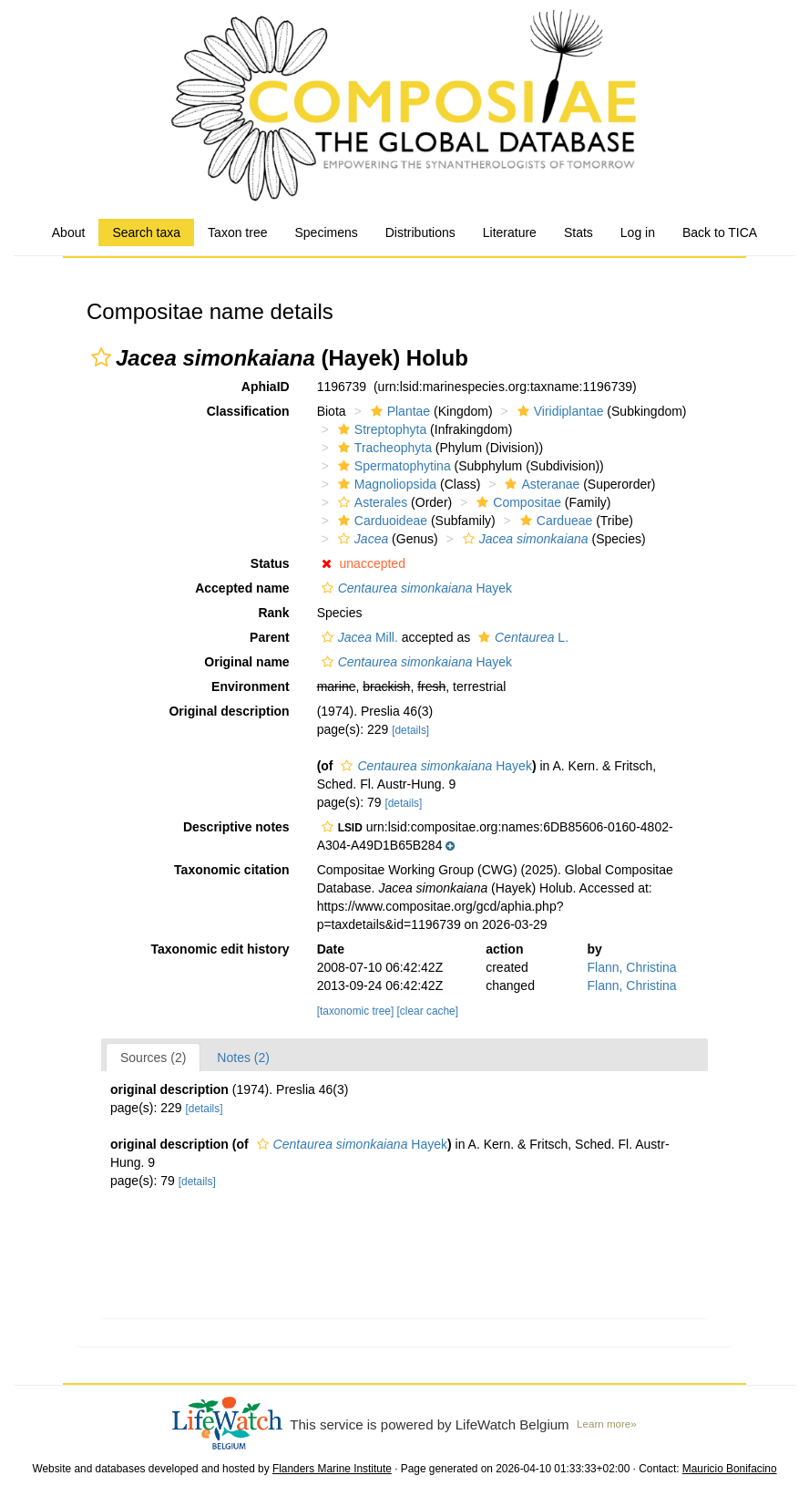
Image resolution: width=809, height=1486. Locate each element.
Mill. (357, 637)
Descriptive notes (236, 827)
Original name (246, 662)
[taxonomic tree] (355, 1011)
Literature (510, 232)
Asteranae (539, 484)
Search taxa (146, 232)
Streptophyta (379, 429)
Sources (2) (153, 1057)
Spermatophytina (392, 466)
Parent (270, 637)
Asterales (370, 502)
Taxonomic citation (232, 869)
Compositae (516, 502)
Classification (248, 411)
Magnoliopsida (384, 484)
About (69, 232)
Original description (229, 711)
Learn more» (607, 1424)
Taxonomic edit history (219, 949)
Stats (578, 232)
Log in (637, 232)
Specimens (325, 232)
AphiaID (265, 386)
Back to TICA (719, 232)
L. (521, 637)
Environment (250, 686)
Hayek (414, 588)
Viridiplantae (558, 411)
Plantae (398, 411)
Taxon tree (237, 232)
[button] (101, 357)
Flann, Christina (632, 967)
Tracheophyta (382, 447)
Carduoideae (380, 520)
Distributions (420, 232)
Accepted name (242, 588)
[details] (410, 730)
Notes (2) (243, 1057)
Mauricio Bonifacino (729, 1468)
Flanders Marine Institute (332, 1468)
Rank (273, 612)
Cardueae (554, 520)
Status (270, 563)
